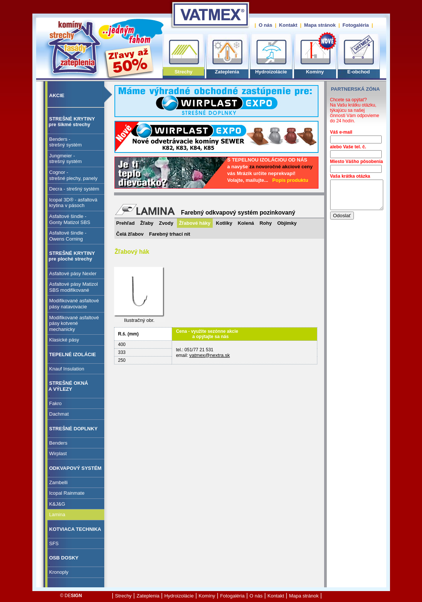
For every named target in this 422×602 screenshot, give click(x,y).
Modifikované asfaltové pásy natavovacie (74, 303)
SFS (54, 543)
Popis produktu (290, 180)
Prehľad (125, 223)
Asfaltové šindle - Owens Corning (68, 236)
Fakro (55, 403)
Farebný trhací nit (169, 234)
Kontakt (288, 25)
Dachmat (59, 414)
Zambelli (58, 482)
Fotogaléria (356, 25)
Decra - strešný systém (74, 189)
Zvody (166, 223)
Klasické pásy (64, 340)
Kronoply (59, 572)
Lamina (57, 514)
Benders (58, 443)
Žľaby (146, 223)
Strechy (184, 72)
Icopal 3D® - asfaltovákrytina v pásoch (73, 203)
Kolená (246, 223)
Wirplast (58, 453)
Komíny (315, 72)
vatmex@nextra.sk (209, 355)
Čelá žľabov (130, 234)
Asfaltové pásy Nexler (73, 273)
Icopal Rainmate (67, 493)
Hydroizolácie (271, 72)
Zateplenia (227, 72)
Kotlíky (224, 223)
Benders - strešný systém (65, 142)
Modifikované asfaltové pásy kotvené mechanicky (74, 323)
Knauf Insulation (66, 369)
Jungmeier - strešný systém (65, 159)
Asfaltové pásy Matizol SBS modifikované (73, 287)
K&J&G (57, 504)
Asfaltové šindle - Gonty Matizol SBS (69, 219)
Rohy (265, 223)
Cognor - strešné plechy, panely (73, 175)
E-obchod (358, 72)
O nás (265, 25)
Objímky (287, 223)
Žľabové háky (194, 223)
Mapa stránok (320, 25)
